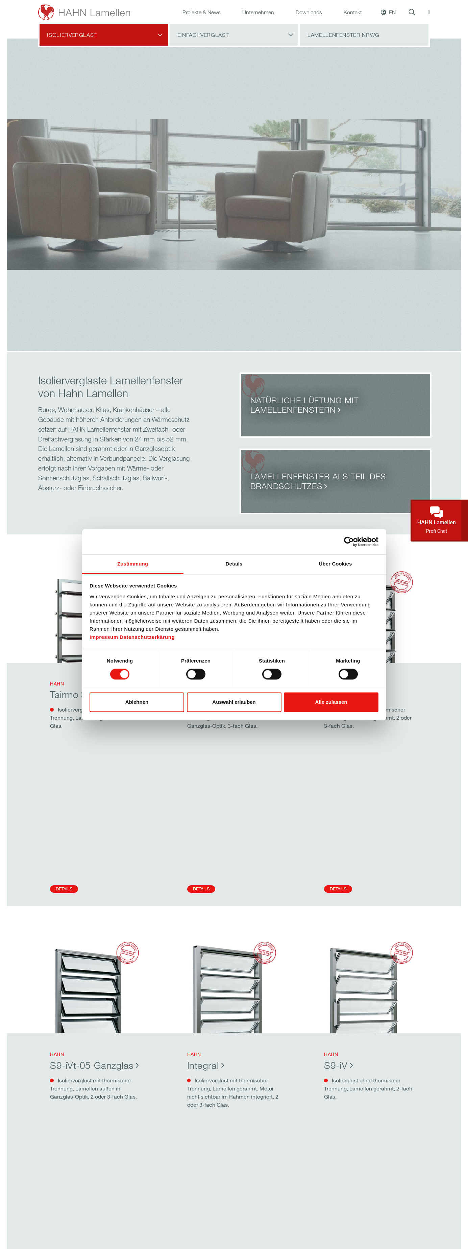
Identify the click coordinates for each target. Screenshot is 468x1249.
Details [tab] (234, 564)
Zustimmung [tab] (132, 564)
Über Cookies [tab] (335, 564)
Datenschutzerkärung (147, 637)
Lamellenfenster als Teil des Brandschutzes (318, 481)
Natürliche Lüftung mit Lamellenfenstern (304, 405)
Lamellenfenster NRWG (343, 49)
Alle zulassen (331, 702)
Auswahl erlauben (233, 702)
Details (64, 888)
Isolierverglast (72, 49)
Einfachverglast (203, 49)
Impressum (104, 637)
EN (392, 19)
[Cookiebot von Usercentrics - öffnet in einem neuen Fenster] (348, 541)
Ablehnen (136, 702)
